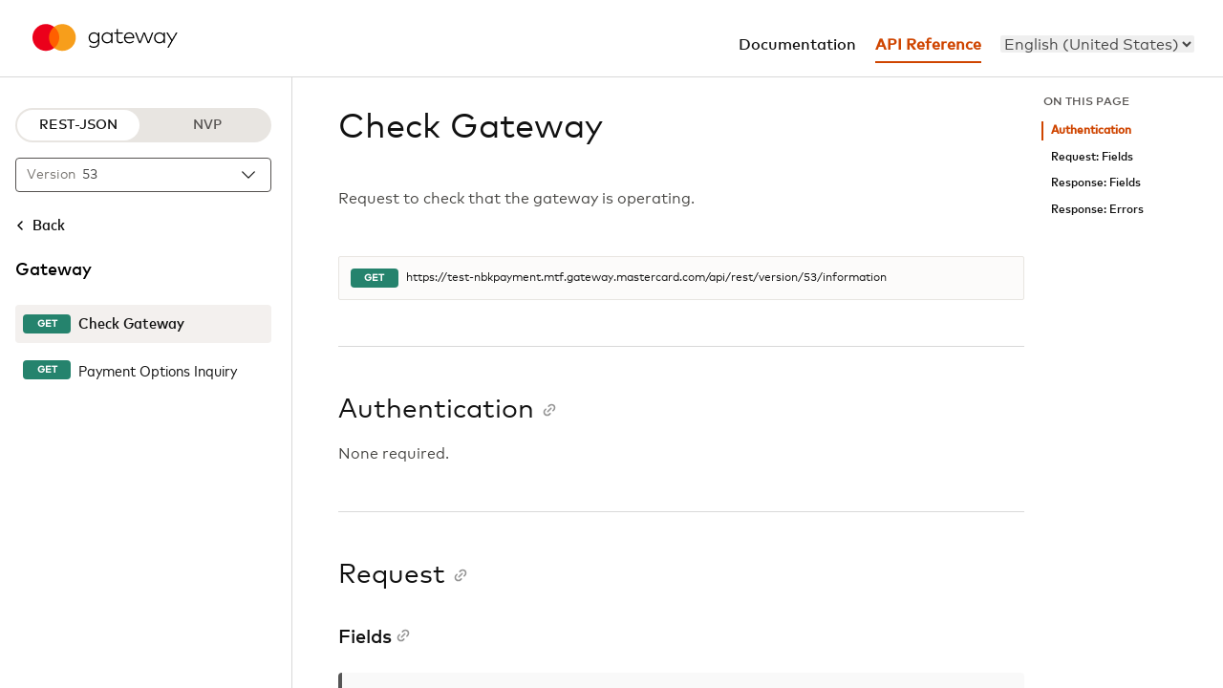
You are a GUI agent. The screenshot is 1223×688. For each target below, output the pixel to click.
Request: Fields (1092, 157)
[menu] (1097, 44)
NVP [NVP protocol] (207, 125)
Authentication (1091, 130)
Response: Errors (1097, 210)
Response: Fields (1096, 183)
